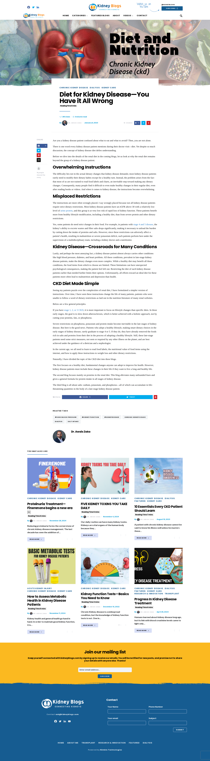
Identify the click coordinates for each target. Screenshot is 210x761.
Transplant (172, 593)
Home (66, 15)
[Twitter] (33, 7)
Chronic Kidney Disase (135, 417)
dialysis (58, 422)
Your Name (127, 710)
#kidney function (90, 417)
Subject (168, 721)
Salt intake (73, 422)
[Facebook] (28, 7)
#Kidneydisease (111, 417)
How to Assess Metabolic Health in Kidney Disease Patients (46, 602)
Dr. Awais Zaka (72, 123)
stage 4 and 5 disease (143, 224)
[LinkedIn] (38, 7)
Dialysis (95, 87)
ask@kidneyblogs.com (67, 714)
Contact (142, 15)
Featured (140, 501)
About (116, 15)
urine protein (67, 210)
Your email (127, 721)
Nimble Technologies (111, 750)
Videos (127, 15)
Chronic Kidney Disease (73, 87)
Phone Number (168, 710)
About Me (72, 743)
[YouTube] (69, 721)
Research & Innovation (148, 593)
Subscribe (170, 8)
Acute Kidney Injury (39, 588)
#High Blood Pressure (65, 417)
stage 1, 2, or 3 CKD (74, 310)
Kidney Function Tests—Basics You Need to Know (105, 597)
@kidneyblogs (168, 5)
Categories (79, 15)
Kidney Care (109, 87)
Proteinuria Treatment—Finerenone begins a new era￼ (50, 509)
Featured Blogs (100, 15)
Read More (34, 539)
